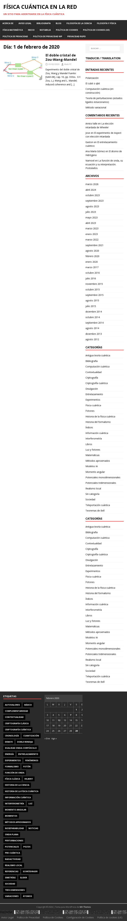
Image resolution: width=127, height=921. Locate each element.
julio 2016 (90, 278)
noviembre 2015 (94, 283)
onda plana (11, 834)
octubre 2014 (92, 317)
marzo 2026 (91, 184)
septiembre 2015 (94, 295)
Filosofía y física (106, 23)
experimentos (13, 760)
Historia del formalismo (98, 421)
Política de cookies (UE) (96, 30)
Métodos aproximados (97, 460)
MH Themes (85, 907)
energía (9, 754)
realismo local (13, 865)
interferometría (14, 803)
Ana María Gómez (95, 151)
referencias (11, 871)
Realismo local (93, 488)
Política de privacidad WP (47, 36)
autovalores (12, 704)
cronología (12, 735)
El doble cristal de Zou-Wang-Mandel (61, 57)
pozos (26, 846)
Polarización (92, 77)
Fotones (89, 410)
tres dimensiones (15, 890)
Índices (89, 427)
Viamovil (89, 160)
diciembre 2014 (93, 311)
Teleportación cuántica (97, 505)
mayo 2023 (91, 217)
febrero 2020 (92, 256)
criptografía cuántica (18, 729)
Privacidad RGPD (76, 36)
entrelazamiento (28, 754)
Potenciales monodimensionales (102, 477)
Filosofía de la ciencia (79, 23)
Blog (58, 23)
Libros (88, 444)
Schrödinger (30, 871)
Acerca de (7, 23)
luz (30, 803)
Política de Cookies (67, 30)
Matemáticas (92, 455)
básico (28, 704)
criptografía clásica (17, 723)
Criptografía (91, 377)
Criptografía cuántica (96, 383)
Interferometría (93, 438)
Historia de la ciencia (17, 785)
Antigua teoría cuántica (97, 355)
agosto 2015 (92, 300)
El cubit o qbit (92, 83)
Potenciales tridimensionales (100, 482)
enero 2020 (91, 261)
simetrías (10, 877)
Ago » (54, 738)
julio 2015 (90, 306)
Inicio (31, 30)
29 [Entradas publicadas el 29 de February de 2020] (76, 730)
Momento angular (95, 471)
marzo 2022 (91, 239)
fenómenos (31, 760)
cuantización (31, 735)
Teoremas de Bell (95, 510)
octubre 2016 (92, 272)
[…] (72, 84)
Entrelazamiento (94, 394)
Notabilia (45, 30)
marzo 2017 (91, 267)
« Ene (47, 738)
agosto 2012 (92, 339)
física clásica (12, 778)
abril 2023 (90, 223)
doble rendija (25, 741)
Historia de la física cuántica (100, 416)
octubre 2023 (92, 195)
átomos (27, 896)
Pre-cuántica (12, 852)
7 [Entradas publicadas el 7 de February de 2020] (70, 714)
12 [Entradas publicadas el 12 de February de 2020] (59, 720)
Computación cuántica (97, 366)
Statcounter (6, 912)
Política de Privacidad (15, 36)
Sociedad (90, 499)
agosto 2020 (92, 250)
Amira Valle (91, 123)
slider (23, 877)
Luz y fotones (92, 449)
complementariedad (16, 711)
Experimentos (92, 399)
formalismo (12, 766)
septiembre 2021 (94, 245)
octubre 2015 (92, 289)
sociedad (10, 883)
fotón (27, 766)
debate (9, 741)
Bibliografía (44, 23)
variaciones (12, 896)
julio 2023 (90, 211)
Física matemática (13, 30)
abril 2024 (90, 189)
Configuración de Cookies (80, 917)
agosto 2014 (92, 328)
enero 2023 (91, 234)
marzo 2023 (91, 228)
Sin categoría (92, 494)
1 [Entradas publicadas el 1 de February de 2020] (76, 709)
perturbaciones (14, 840)
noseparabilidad (14, 828)
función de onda (14, 772)
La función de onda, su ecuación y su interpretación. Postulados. (104, 164)
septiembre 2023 (94, 200)
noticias (33, 828)
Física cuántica (93, 405)
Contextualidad (93, 372)
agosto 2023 (92, 206)
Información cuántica (96, 433)
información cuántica (18, 797)
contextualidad (14, 717)
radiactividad (13, 859)
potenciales (12, 846)
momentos (11, 815)
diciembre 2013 (93, 333)
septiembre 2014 (94, 322)
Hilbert (28, 778)
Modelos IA (91, 466)
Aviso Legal (25, 23)
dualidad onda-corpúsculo (21, 748)
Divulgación (91, 388)
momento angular (15, 809)
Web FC (68, 64)
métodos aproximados (18, 822)
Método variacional (95, 107)
